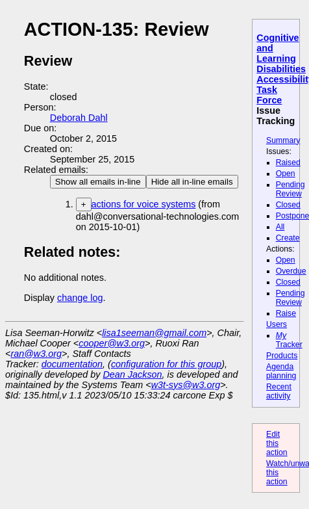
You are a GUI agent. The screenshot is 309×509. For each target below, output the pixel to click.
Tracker (289, 340)
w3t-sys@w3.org (186, 385)
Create (288, 237)
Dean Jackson (132, 374)
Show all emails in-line (98, 182)
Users (276, 324)
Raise (286, 313)
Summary (283, 140)
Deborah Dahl (79, 117)
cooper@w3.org (112, 343)
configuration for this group (166, 364)
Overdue (291, 271)
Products (281, 355)
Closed (288, 204)
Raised (288, 162)
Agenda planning (281, 371)
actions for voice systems (144, 204)
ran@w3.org (36, 353)
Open (285, 173)
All (280, 226)
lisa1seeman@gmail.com (154, 333)
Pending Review (290, 189)
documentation (72, 364)
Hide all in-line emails (192, 182)
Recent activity (278, 391)
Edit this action (277, 443)
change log (80, 298)
